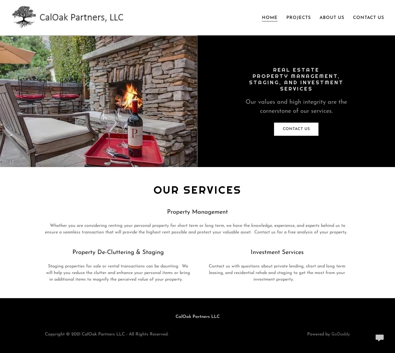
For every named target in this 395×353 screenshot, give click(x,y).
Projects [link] (298, 18)
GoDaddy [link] (340, 334)
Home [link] (270, 18)
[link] (68, 17)
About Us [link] (332, 18)
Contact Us (296, 129)
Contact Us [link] (368, 18)
